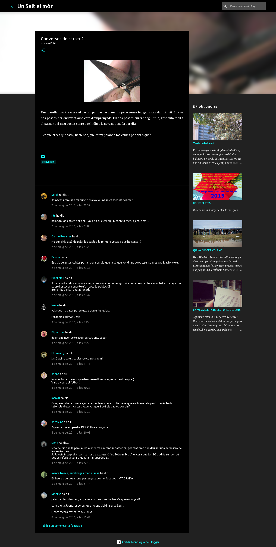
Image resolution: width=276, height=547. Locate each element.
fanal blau (57, 278)
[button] (43, 50)
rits (53, 215)
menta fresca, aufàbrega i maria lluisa (75, 473)
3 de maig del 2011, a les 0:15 (70, 322)
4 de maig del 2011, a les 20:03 (70, 432)
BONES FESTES (202, 203)
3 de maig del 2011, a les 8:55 (70, 342)
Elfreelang (57, 353)
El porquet (58, 332)
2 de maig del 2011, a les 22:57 (70, 205)
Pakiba (55, 257)
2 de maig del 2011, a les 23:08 (70, 226)
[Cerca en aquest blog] (247, 6)
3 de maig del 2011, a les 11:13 (70, 363)
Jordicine (57, 422)
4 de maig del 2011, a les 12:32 (70, 411)
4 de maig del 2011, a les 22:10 (70, 462)
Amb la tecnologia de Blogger (138, 542)
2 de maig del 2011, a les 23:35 (70, 267)
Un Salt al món (35, 6)
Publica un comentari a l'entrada (61, 525)
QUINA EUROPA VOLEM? (207, 250)
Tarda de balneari (203, 143)
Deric (54, 442)
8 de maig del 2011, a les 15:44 (70, 517)
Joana (55, 374)
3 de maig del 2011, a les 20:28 (70, 387)
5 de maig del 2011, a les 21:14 (70, 483)
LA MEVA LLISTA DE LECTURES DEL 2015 (216, 310)
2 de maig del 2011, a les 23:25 (70, 247)
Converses (48, 162)
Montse (56, 493)
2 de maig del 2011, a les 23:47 (70, 295)
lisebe (55, 305)
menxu (55, 398)
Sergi (54, 194)
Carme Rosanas (61, 236)
